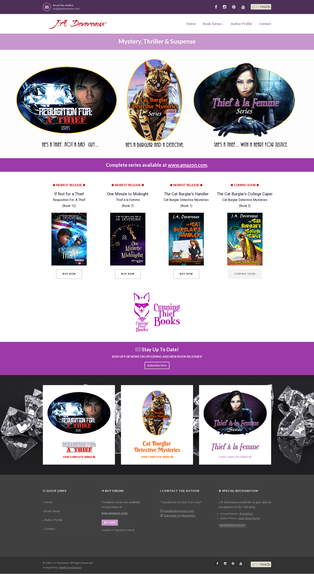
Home (191, 24)
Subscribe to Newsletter (179, 515)
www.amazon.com (187, 165)
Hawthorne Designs (70, 567)
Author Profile (241, 24)
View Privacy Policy (232, 525)
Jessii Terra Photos (249, 518)
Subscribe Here (157, 365)
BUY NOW (110, 522)
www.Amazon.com (115, 513)
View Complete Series (79, 457)
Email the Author (63, 5)
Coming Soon (244, 273)
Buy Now (69, 273)
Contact (265, 24)
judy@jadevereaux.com (66, 8)
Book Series (213, 24)
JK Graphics (246, 513)
